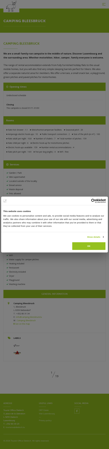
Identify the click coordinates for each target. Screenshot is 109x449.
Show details (93, 237)
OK (89, 246)
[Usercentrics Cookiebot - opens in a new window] (93, 201)
